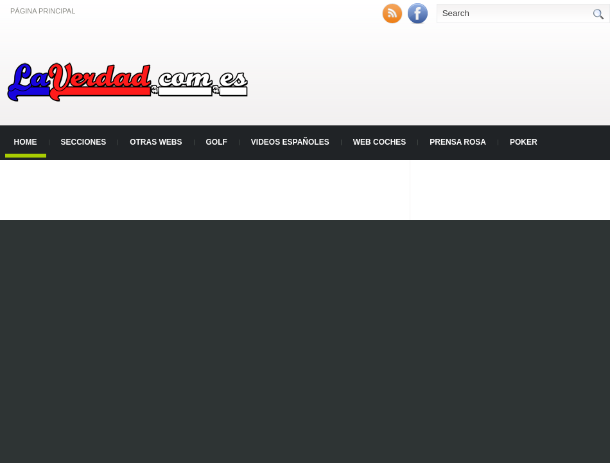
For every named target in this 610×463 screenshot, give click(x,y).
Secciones (84, 142)
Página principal (42, 11)
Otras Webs (156, 142)
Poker (523, 142)
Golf (216, 142)
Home (25, 142)
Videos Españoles (290, 142)
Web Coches (379, 142)
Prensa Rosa (458, 142)
